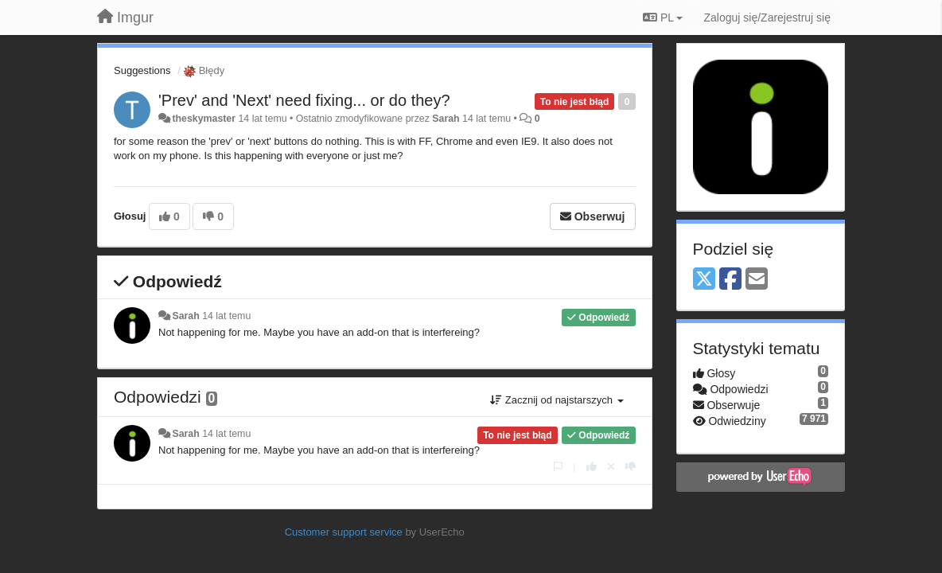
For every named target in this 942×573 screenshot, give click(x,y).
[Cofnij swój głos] (611, 467)
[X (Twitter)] (704, 280)
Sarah (445, 118)
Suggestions (142, 70)
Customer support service (344, 532)
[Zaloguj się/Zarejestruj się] (767, 17)
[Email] (756, 280)
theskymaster (204, 118)
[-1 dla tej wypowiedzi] (630, 467)
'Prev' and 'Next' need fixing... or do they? (304, 100)
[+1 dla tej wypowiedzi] (591, 467)
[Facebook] (730, 280)
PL (663, 17)
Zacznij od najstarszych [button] (556, 400)
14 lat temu (226, 316)
